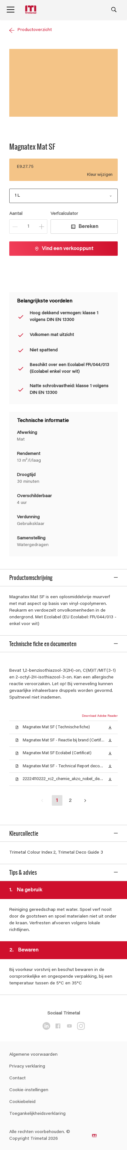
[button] (110, 722)
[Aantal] (28, 226)
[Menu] (10, 9)
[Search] (114, 9)
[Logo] (31, 10)
